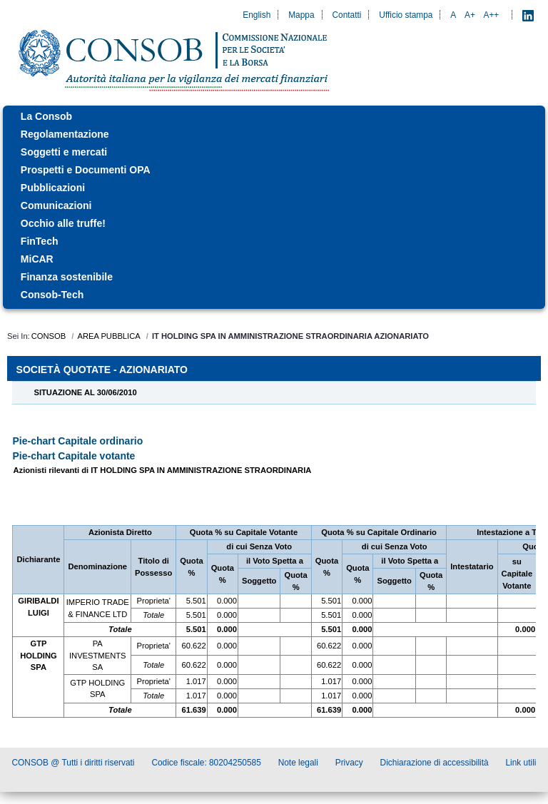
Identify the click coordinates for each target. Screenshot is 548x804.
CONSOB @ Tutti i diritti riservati (73, 763)
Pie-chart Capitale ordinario (77, 441)
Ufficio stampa (405, 15)
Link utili (521, 763)
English (256, 15)
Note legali (298, 763)
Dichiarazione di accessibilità (434, 763)
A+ (470, 15)
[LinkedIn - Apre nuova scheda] (528, 15)
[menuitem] (274, 116)
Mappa (301, 15)
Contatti (346, 15)
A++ (491, 15)
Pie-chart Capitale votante (73, 456)
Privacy (349, 763)
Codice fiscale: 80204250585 (205, 763)
